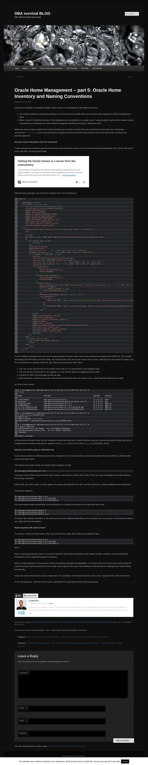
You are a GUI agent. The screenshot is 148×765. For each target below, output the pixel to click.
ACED (33, 622)
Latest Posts (31, 596)
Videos (25, 68)
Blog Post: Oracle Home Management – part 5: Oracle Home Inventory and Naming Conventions (68, 637)
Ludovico (34, 600)
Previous (18, 77)
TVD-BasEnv (30, 133)
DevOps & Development (45, 622)
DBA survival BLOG (32, 13)
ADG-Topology (71, 68)
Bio (19, 596)
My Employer (97, 68)
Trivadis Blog (109, 622)
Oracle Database (67, 622)
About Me (84, 68)
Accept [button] (125, 761)
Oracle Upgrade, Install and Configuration (88, 622)
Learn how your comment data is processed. (67, 746)
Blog (17, 68)
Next (130, 77)
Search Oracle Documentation (51, 68)
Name (23, 708)
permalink (20, 624)
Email (23, 720)
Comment (24, 673)
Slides (34, 68)
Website (23, 733)
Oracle (57, 622)
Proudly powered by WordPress (74, 756)
